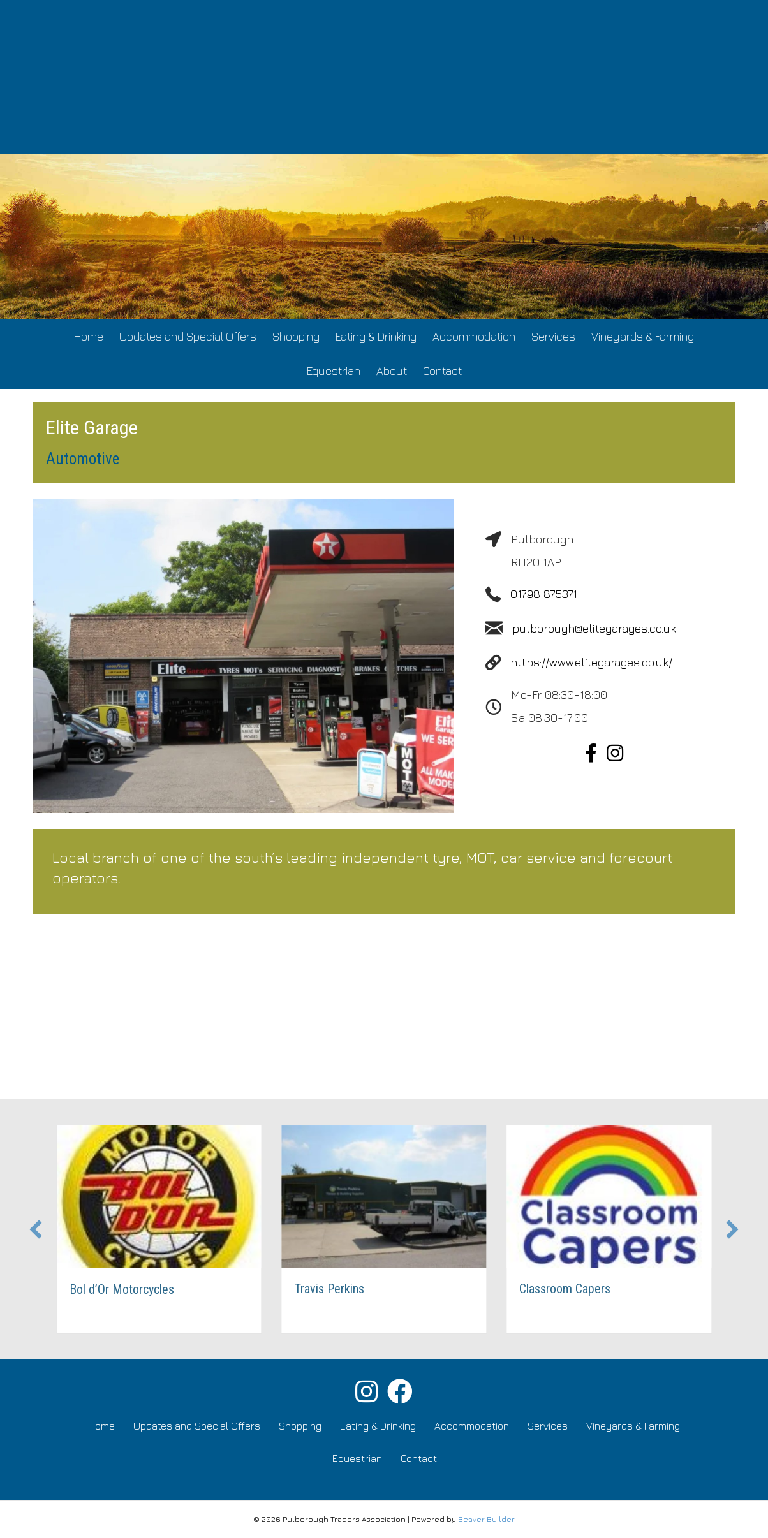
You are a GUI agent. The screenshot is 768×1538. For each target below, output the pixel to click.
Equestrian (333, 370)
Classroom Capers (566, 1288)
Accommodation (473, 336)
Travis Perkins (330, 1288)
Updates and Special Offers (187, 336)
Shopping (296, 336)
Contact (442, 370)
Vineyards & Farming (642, 336)
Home (88, 336)
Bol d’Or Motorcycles (122, 1289)
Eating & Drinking (376, 336)
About (391, 370)
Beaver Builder (486, 1519)
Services (553, 336)
